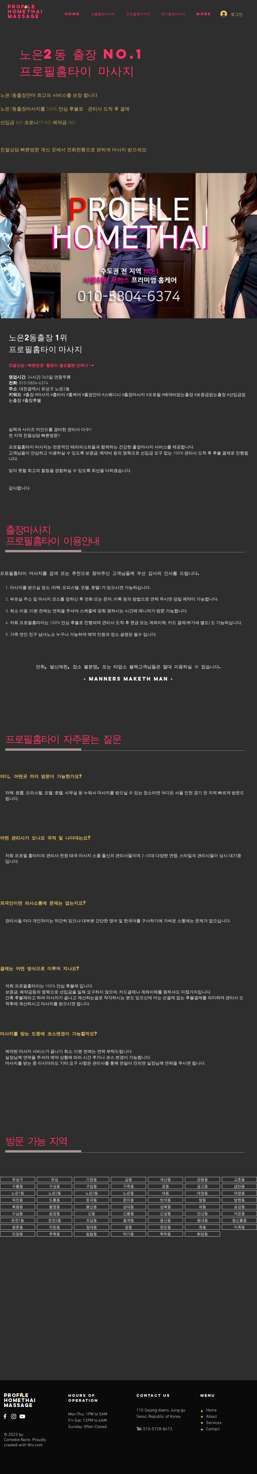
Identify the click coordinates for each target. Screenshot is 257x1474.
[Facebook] (5, 1416)
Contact (213, 1429)
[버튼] (17, 1179)
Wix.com (35, 1445)
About (211, 1416)
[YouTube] (22, 1416)
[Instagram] (13, 1416)
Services (214, 1423)
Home (211, 1410)
